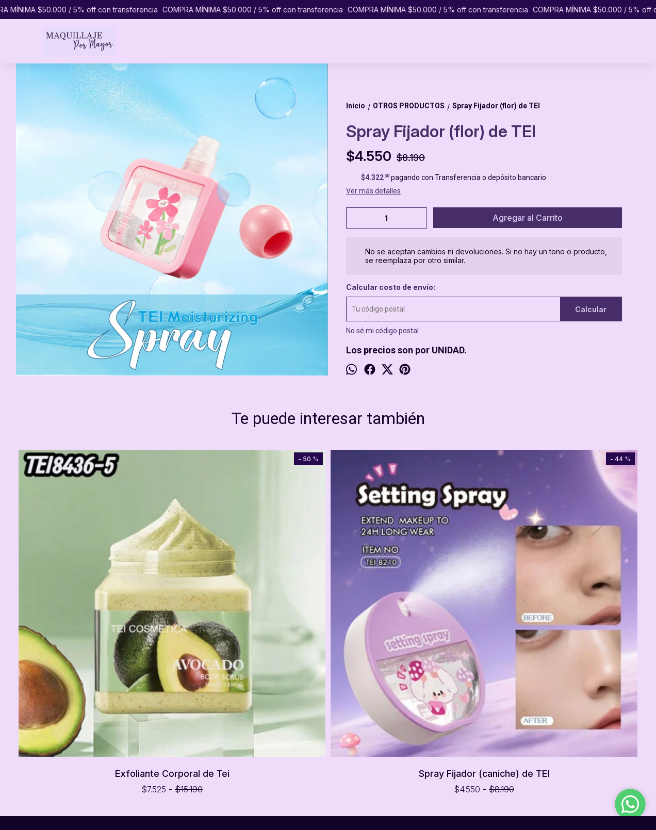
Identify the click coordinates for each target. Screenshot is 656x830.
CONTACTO (32, 740)
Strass (562, 466)
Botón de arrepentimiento (365, 816)
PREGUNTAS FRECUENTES (56, 729)
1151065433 (342, 719)
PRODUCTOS (34, 708)
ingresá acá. (317, 816)
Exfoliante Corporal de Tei (94, 617)
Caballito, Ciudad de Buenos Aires (376, 700)
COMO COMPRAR (42, 718)
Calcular (590, 309)
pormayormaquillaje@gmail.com (374, 737)
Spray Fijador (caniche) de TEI (250, 617)
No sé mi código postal (382, 331)
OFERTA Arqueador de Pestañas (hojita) (405, 469)
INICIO (22, 697)
